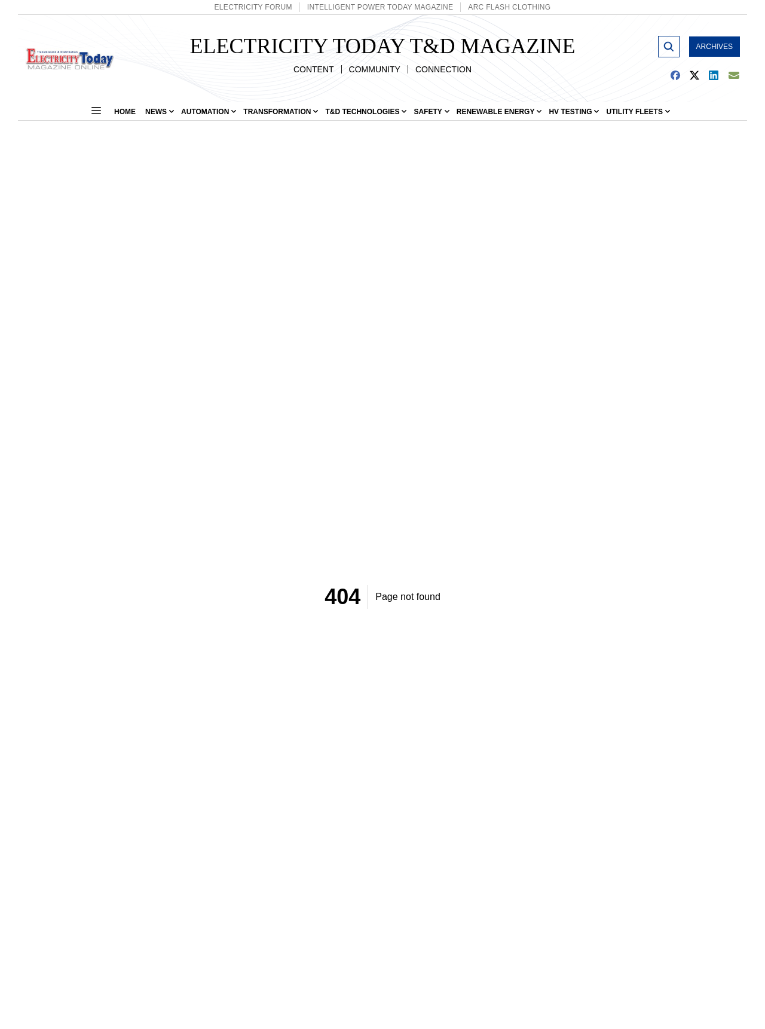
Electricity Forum (253, 7)
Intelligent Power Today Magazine (380, 7)
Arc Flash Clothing (509, 7)
